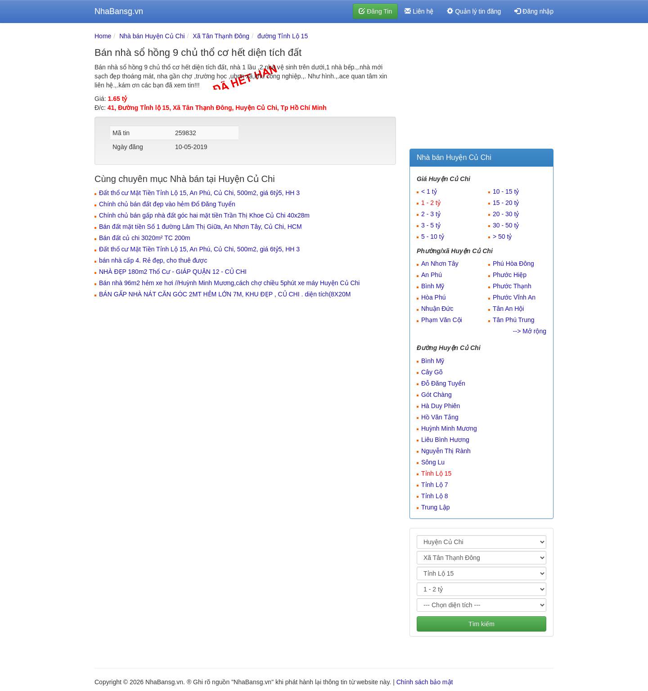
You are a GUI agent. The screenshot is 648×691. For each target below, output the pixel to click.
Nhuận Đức (437, 308)
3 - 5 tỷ (431, 225)
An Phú (431, 274)
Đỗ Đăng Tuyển (443, 383)
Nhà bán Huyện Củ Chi (151, 36)
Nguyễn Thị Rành (446, 451)
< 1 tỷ (429, 191)
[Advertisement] (482, 88)
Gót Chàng (436, 394)
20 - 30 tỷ (506, 214)
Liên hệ (419, 11)
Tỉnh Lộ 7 (434, 484)
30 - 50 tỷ (506, 225)
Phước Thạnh (512, 286)
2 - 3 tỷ (431, 214)
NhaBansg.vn (118, 11)
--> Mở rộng (529, 331)
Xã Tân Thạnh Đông (221, 36)
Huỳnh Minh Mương (449, 428)
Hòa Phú (433, 297)
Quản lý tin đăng (474, 11)
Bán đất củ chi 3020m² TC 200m (144, 237)
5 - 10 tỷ (432, 236)
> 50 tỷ (502, 236)
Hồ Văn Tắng (440, 417)
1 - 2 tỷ (431, 202)
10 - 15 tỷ (506, 191)
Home (102, 36)
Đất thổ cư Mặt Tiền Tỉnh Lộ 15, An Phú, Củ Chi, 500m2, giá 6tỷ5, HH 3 (199, 192)
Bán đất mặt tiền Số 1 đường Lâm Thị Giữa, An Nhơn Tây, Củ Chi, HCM (200, 226)
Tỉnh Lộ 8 (434, 496)
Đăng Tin (375, 11)
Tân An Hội (508, 308)
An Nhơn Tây (440, 263)
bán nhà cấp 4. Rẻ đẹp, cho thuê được (153, 260)
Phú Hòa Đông (513, 263)
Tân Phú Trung (514, 319)
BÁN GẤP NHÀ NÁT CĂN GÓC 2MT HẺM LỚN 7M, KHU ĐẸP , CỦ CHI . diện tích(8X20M (225, 294)
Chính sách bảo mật (424, 682)
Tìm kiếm (481, 623)
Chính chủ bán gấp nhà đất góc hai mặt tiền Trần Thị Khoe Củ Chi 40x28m (204, 215)
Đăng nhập (534, 11)
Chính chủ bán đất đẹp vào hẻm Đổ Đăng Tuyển (167, 204)
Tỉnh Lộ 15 (436, 473)
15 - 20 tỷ (506, 202)
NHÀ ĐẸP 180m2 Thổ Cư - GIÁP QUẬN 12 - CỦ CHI (173, 271)
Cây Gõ (431, 372)
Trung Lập (435, 507)
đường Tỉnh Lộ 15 (282, 36)
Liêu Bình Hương (445, 439)
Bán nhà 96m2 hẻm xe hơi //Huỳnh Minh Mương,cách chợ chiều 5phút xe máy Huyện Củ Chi (229, 282)
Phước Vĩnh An (514, 297)
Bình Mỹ (432, 286)
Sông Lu (433, 462)
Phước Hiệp (509, 274)
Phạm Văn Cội (441, 319)
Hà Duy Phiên (440, 405)
